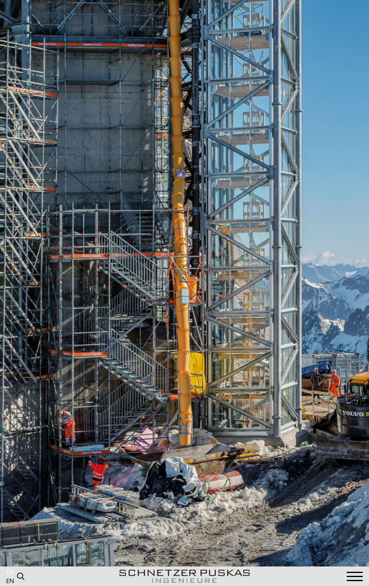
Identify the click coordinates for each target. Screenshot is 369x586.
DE (10, 573)
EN (10, 581)
